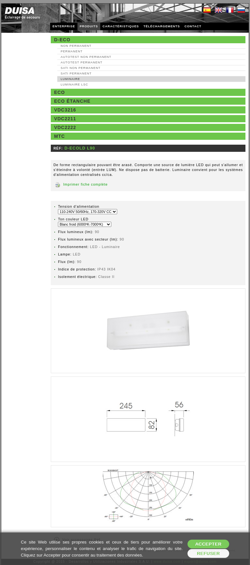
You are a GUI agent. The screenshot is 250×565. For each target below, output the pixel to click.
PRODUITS (89, 26)
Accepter (208, 544)
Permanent (72, 51)
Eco (59, 92)
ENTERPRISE (63, 26)
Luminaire (70, 79)
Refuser (208, 553)
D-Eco (62, 39)
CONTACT (193, 26)
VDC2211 (65, 118)
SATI (81, 68)
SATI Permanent (76, 73)
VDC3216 (65, 109)
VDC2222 (65, 127)
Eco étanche (72, 101)
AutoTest (86, 57)
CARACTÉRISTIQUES (121, 26)
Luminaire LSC (74, 84)
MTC (59, 136)
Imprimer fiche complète (85, 184)
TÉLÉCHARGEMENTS (162, 26)
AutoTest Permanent (82, 62)
